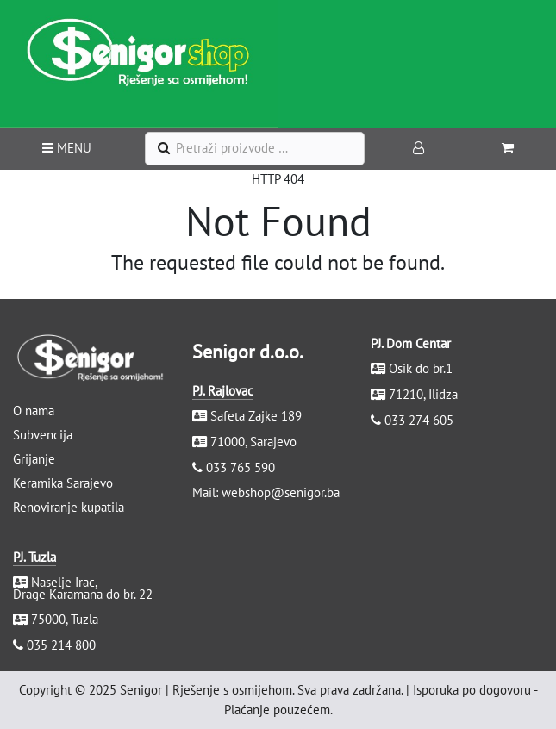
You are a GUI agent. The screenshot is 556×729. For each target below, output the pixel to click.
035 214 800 (61, 645)
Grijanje (34, 459)
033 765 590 (240, 467)
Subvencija (42, 435)
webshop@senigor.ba (281, 492)
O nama (33, 410)
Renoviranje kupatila (68, 507)
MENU (66, 148)
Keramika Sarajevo (63, 483)
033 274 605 (418, 420)
